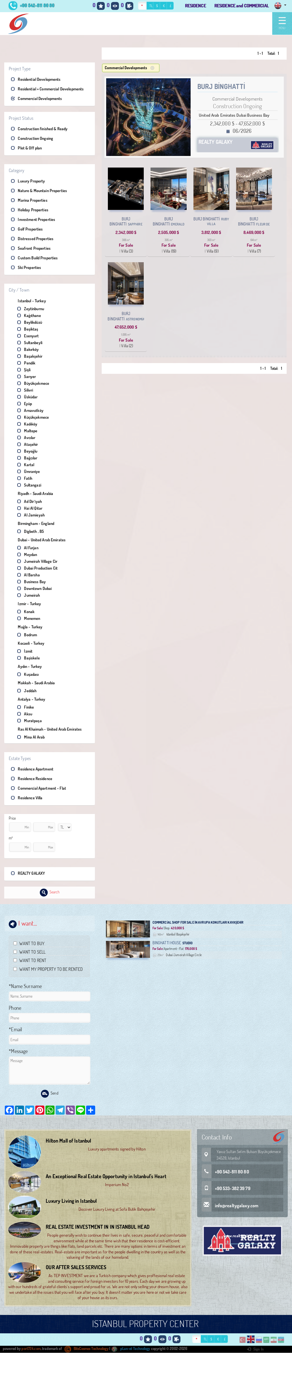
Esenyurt (28, 335)
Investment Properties (33, 219)
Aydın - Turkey (26, 666)
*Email (15, 1029)
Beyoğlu (27, 451)
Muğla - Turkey (26, 626)
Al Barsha (28, 574)
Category (16, 170)
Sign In (255, 1349)
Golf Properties (27, 229)
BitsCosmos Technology (86, 1348)
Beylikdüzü (29, 322)
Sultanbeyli (29, 342)
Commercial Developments (36, 98)
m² (11, 838)
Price (12, 818)
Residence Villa (26, 797)
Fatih (24, 478)
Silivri (25, 390)
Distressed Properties (32, 238)
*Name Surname (25, 986)
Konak (25, 611)
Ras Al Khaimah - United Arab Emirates (46, 729)
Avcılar (26, 437)
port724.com (30, 1348)
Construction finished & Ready (39, 128)
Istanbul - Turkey (28, 300)
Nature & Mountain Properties (39, 190)
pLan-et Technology (130, 1348)
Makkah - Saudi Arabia (33, 682)
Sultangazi (29, 485)
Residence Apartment (32, 769)
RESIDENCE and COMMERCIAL (241, 5)
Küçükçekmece (33, 417)
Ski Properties (26, 267)
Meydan (27, 554)
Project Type (19, 68)
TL (151, 6)
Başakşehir (29, 356)
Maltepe (27, 430)
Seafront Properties (31, 248)
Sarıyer (26, 376)
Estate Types (20, 758)
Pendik (26, 363)
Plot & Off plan (26, 148)
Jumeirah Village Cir (37, 561)
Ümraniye (28, 471)
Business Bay (31, 581)
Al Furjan (27, 547)
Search (50, 893)
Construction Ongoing (32, 138)
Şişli (23, 369)
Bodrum (27, 634)
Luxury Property (28, 181)
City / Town (19, 290)
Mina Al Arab (31, 737)
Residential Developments (35, 79)
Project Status (21, 118)
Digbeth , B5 (30, 531)
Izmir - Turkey (26, 603)
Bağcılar (27, 457)
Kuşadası (28, 674)
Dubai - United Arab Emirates (38, 539)
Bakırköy (28, 349)
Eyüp (24, 403)
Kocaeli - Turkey (27, 643)
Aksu (24, 713)
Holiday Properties (29, 209)
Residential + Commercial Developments (47, 88)
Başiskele (28, 657)
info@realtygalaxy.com (230, 1205)
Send (49, 1094)
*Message (18, 1051)
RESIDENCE (195, 5)
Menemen (28, 618)
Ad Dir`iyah (29, 501)
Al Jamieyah (31, 515)
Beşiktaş (27, 329)
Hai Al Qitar (29, 508)
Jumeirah (28, 595)
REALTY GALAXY (28, 873)
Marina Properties (29, 200)
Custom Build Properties (34, 257)
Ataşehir (27, 444)
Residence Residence (31, 778)
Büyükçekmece (33, 383)
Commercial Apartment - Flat (38, 788)
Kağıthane (29, 315)
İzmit (24, 651)
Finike (25, 707)
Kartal (25, 464)
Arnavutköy (30, 410)
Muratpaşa (29, 720)
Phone (15, 1008)
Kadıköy (27, 424)
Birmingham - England (32, 523)
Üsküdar (27, 396)
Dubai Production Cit (37, 568)
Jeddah (26, 690)
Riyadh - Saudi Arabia (32, 493)
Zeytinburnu (30, 308)
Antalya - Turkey (28, 699)
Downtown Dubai (34, 588)
